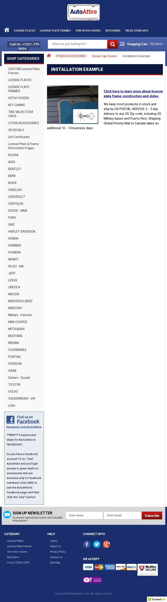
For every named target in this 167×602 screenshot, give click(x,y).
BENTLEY (14, 169)
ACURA (13, 155)
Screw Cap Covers (104, 56)
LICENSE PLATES (20, 80)
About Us (55, 546)
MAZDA (13, 294)
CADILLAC (15, 190)
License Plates (24, 30)
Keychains (112, 30)
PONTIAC (14, 357)
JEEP (11, 273)
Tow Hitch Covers (88, 30)
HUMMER (14, 245)
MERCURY (15, 308)
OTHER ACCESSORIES (23, 123)
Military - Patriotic (20, 315)
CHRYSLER (15, 203)
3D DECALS (16, 130)
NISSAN (13, 343)
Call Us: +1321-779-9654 (25, 46)
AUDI (11, 162)
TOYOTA (14, 384)
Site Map (55, 562)
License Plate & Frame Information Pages (23, 146)
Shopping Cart (137, 44)
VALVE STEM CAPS (136, 30)
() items (156, 44)
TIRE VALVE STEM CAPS (20, 114)
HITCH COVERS (18, 98)
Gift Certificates (19, 137)
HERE (30, 482)
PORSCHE (15, 363)
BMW (11, 176)
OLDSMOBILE (17, 350)
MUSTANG (15, 336)
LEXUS (12, 280)
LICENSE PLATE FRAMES (19, 89)
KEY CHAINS (16, 105)
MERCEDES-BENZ (20, 301)
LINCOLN (14, 287)
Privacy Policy (58, 551)
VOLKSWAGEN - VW (21, 398)
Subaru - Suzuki (19, 377)
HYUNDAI (14, 252)
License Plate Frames (55, 30)
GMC (11, 224)
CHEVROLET (16, 196)
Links (11, 405)
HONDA (13, 238)
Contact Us (56, 557)
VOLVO (13, 391)
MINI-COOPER (17, 322)
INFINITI (13, 259)
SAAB (12, 370)
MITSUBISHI (16, 329)
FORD (12, 217)
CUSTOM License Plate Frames (24, 71)
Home (53, 540)
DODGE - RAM (17, 210)
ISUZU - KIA (16, 266)
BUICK (12, 183)
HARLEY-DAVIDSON (21, 231)
